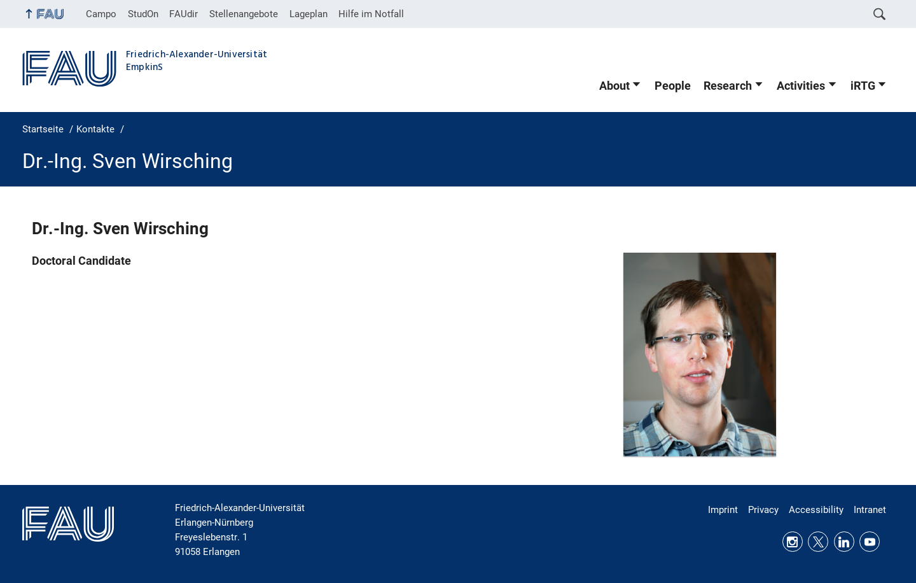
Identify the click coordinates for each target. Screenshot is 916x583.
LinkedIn (844, 541)
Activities (801, 86)
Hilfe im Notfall (371, 14)
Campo (101, 14)
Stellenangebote (243, 14)
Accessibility (816, 510)
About (614, 86)
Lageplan (308, 14)
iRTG (862, 86)
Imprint (723, 510)
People (673, 86)
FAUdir (183, 14)
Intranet (870, 510)
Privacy (763, 510)
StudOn (143, 14)
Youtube (869, 541)
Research (728, 86)
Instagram (792, 541)
